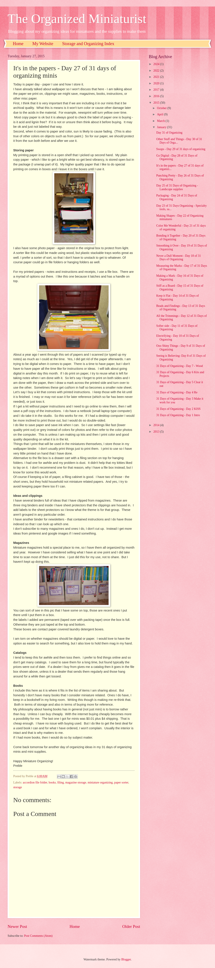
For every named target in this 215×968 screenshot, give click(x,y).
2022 (156, 70)
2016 (156, 96)
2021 (156, 76)
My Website (42, 43)
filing (60, 782)
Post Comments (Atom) (38, 935)
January (162, 127)
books (52, 782)
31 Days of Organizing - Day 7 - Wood (179, 366)
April (160, 114)
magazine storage (75, 782)
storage (17, 787)
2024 (156, 64)
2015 (156, 102)
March (161, 121)
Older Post (131, 926)
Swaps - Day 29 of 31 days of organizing (180, 149)
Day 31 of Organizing (169, 132)
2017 (156, 89)
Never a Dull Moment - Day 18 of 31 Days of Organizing (178, 257)
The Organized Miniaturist (77, 18)
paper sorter (121, 782)
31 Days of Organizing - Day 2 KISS (178, 408)
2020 (156, 83)
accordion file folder (35, 782)
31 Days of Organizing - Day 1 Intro (178, 415)
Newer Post (17, 926)
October (162, 108)
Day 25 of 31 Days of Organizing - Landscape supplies (177, 187)
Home (18, 43)
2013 (156, 431)
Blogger (126, 959)
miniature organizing (100, 782)
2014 (156, 425)
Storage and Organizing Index (88, 43)
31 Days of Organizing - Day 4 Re (176, 392)
